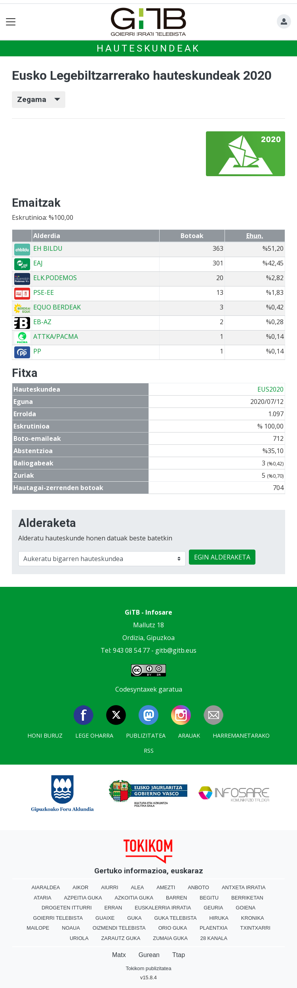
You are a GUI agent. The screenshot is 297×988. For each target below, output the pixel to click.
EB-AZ (42, 321)
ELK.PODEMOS (55, 277)
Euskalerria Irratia (163, 908)
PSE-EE (43, 292)
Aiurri (109, 887)
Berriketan (247, 898)
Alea (137, 887)
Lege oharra (94, 735)
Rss (149, 750)
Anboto (198, 887)
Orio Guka (172, 928)
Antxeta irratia (243, 887)
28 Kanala (213, 938)
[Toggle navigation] (10, 22)
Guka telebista (175, 918)
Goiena (245, 908)
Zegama (38, 99)
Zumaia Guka (170, 938)
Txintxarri (255, 928)
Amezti (165, 887)
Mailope (38, 928)
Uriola (79, 938)
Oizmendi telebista (119, 928)
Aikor (80, 887)
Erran (113, 908)
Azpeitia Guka (83, 898)
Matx (119, 954)
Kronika (252, 918)
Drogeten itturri (67, 908)
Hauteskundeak (148, 48)
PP (37, 351)
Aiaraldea (46, 887)
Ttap (178, 954)
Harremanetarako (241, 735)
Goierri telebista (58, 918)
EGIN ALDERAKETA (222, 557)
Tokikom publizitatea (148, 968)
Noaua (71, 928)
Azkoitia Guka (134, 898)
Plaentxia (213, 928)
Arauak (189, 735)
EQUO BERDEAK (57, 307)
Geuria (213, 908)
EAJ (38, 263)
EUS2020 (270, 389)
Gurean (149, 954)
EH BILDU (48, 248)
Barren (176, 898)
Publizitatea (146, 735)
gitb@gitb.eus (175, 650)
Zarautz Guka (121, 938)
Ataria (42, 898)
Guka (134, 918)
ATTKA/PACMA (55, 336)
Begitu (209, 898)
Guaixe (104, 918)
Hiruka (218, 918)
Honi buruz (45, 735)
